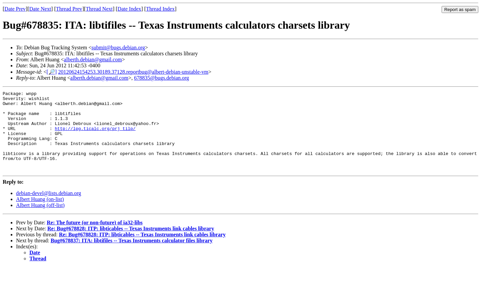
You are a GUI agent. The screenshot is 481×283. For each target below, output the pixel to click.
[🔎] (51, 72)
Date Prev (15, 9)
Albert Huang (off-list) (40, 221)
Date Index (129, 9)
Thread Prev (69, 9)
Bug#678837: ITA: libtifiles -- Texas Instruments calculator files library (132, 256)
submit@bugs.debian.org (118, 47)
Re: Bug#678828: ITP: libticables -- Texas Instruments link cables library (130, 244)
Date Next (40, 9)
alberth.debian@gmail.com (93, 59)
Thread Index (160, 9)
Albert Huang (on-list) (40, 215)
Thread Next (99, 9)
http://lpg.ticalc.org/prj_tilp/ (95, 136)
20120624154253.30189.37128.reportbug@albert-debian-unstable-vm (133, 72)
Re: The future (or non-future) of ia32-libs (95, 238)
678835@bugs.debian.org (161, 78)
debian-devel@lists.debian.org (48, 209)
